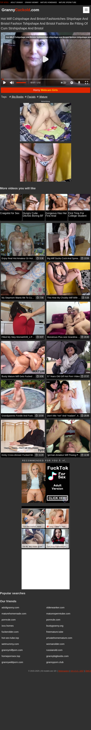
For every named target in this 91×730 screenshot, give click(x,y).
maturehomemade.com (14, 613)
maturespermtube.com (58, 613)
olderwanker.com (55, 607)
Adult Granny (17, 2)
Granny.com (20, 10)
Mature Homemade (48, 2)
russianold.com (54, 650)
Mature (41, 96)
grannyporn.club (55, 662)
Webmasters (63, 671)
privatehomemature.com (59, 637)
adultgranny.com (10, 607)
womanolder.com (55, 644)
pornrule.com (9, 619)
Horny (45, 90)
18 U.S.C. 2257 (77, 671)
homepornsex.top (11, 656)
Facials (30, 96)
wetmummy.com (10, 644)
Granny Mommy (32, 2)
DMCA (88, 671)
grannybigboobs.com (57, 656)
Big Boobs (16, 96)
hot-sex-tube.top (10, 637)
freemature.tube (54, 631)
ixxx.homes (8, 625)
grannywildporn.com (12, 662)
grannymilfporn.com (12, 650)
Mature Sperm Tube (67, 2)
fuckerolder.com (10, 631)
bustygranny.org (54, 625)
